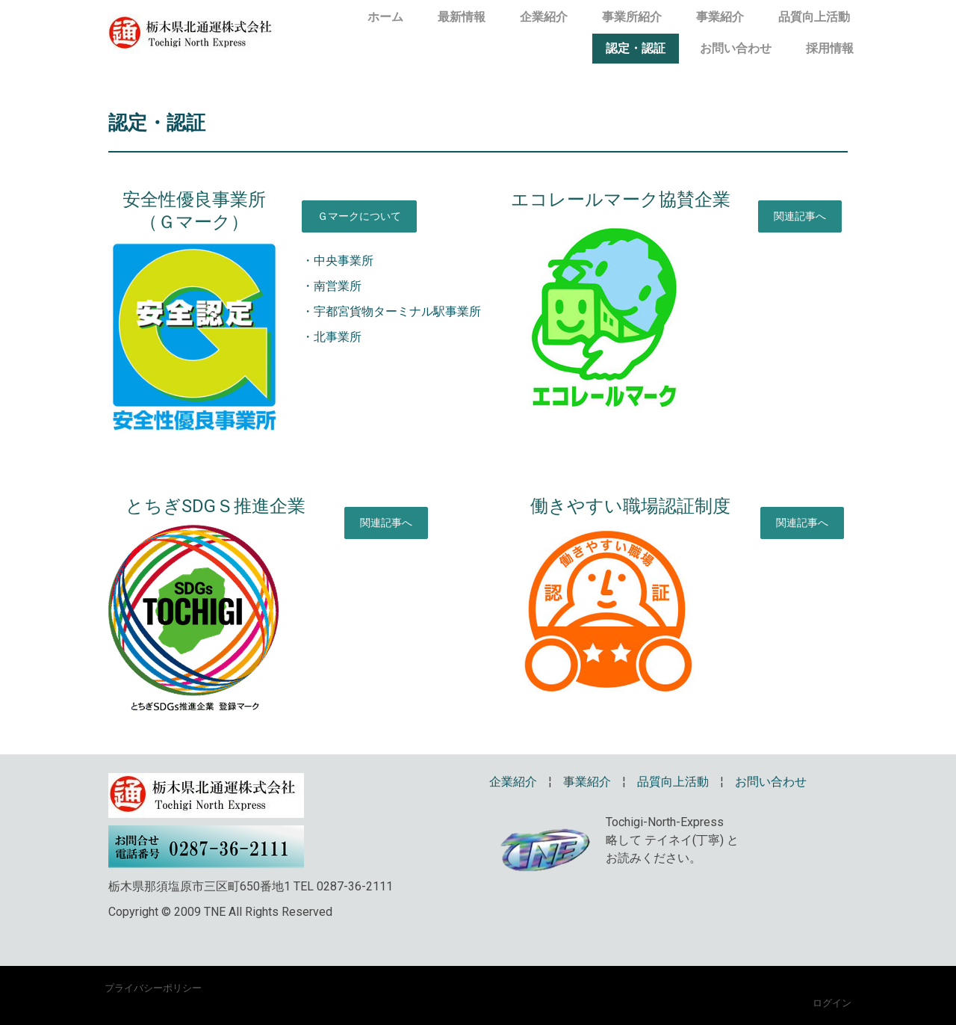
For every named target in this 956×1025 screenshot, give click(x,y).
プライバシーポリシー (153, 987)
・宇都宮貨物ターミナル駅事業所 (391, 311)
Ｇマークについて (359, 216)
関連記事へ (800, 216)
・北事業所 (331, 337)
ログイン (832, 1002)
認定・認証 (635, 48)
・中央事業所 (337, 260)
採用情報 (830, 48)
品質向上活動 (814, 17)
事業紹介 (720, 17)
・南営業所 (331, 286)
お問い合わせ (736, 48)
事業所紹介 (632, 17)
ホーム (385, 17)
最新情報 (461, 17)
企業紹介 (544, 17)
